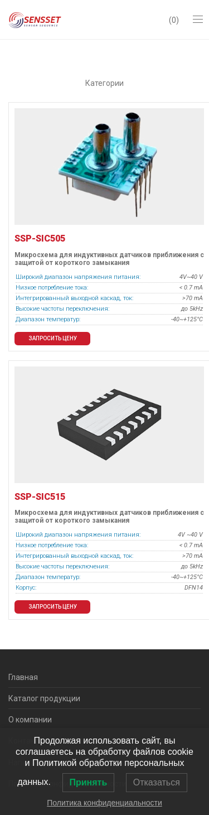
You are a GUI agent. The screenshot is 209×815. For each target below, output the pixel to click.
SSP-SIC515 (39, 496)
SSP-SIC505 (39, 238)
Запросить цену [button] (52, 338)
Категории (104, 83)
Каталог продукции (44, 698)
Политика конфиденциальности (104, 802)
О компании (30, 719)
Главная (23, 677)
